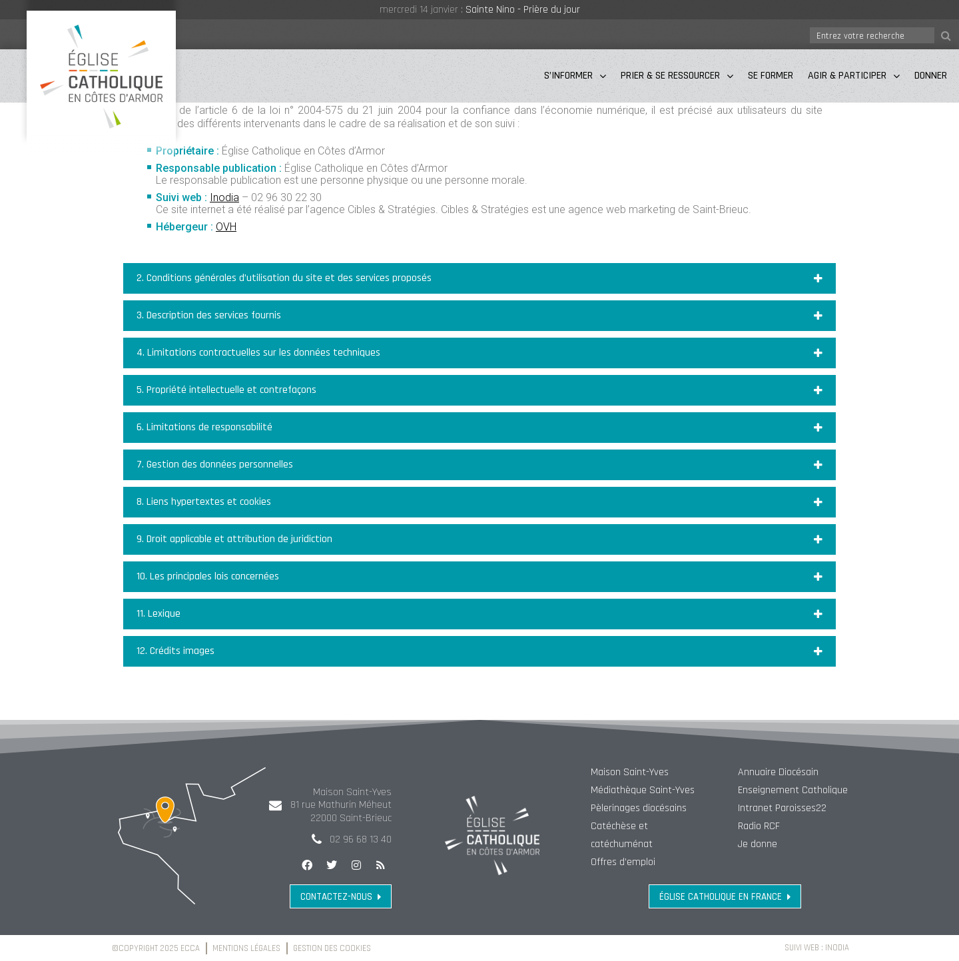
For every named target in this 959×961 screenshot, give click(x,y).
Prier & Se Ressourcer (677, 76)
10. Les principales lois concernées (208, 576)
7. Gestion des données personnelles (215, 465)
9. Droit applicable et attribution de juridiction (234, 539)
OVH (226, 226)
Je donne (757, 844)
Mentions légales (247, 948)
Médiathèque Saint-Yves (643, 790)
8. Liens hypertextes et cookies (204, 502)
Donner (930, 76)
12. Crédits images (175, 651)
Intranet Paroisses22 (782, 808)
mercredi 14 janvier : (423, 10)
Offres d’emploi (623, 862)
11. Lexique (158, 614)
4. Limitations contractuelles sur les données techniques (258, 353)
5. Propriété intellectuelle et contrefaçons (226, 390)
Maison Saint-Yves (630, 772)
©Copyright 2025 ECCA (156, 948)
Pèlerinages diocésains (639, 808)
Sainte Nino (490, 10)
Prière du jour (551, 10)
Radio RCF (759, 826)
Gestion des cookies (333, 948)
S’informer (575, 76)
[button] (479, 278)
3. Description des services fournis (209, 315)
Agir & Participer (854, 76)
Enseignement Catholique (793, 790)
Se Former (770, 76)
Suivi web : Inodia (816, 947)
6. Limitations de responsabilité (204, 427)
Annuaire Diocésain (778, 772)
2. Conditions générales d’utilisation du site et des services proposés (284, 278)
